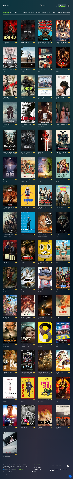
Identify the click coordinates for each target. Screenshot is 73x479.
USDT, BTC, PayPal (19, 469)
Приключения (31, 12)
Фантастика (38, 12)
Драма (48, 12)
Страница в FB (36, 469)
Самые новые (13, 12)
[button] (68, 5)
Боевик (44, 12)
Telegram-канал (36, 467)
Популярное (6, 12)
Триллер (53, 12)
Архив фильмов (36, 464)
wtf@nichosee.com (12, 471)
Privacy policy (6, 474)
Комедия (25, 12)
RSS (34, 471)
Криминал (59, 12)
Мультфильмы (66, 12)
